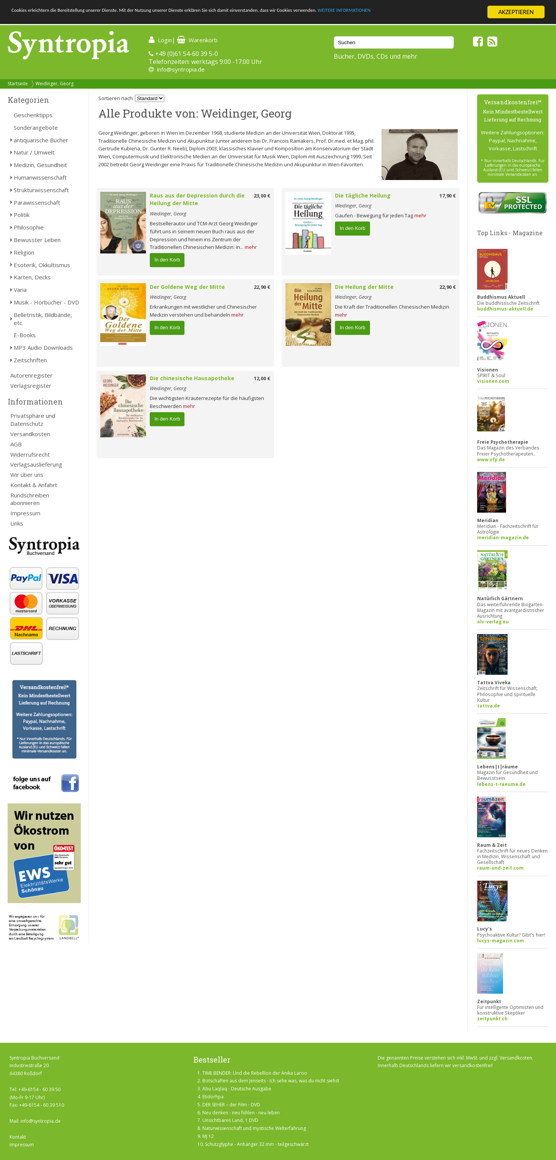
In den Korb (167, 260)
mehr (251, 247)
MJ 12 (208, 1136)
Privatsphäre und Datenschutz (32, 419)
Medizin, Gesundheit (40, 165)
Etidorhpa (213, 1096)
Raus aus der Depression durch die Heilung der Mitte (197, 199)
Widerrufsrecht (30, 454)
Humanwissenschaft (40, 177)
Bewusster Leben (37, 240)
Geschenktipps (33, 115)
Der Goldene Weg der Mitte (187, 286)
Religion (24, 252)
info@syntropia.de (181, 69)
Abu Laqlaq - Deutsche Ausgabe (236, 1088)
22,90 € (262, 287)
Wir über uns (26, 474)
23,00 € (262, 195)
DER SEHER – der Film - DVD (231, 1104)
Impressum (25, 513)
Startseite (18, 83)
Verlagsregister (30, 385)
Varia (20, 289)
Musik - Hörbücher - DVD (46, 302)
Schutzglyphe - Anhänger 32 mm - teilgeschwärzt (257, 1144)
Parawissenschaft (37, 202)
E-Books (25, 335)
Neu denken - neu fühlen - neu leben (241, 1112)
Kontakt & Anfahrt (33, 485)
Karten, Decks (32, 277)
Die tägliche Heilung (363, 195)
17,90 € (447, 195)
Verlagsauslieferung (36, 464)
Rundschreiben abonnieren (29, 499)
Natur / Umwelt (34, 152)
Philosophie (29, 227)
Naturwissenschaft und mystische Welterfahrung (254, 1128)
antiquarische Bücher (41, 140)
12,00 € (262, 378)
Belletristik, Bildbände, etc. (43, 319)
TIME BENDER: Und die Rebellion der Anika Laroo (254, 1073)
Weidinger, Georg (54, 83)
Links (16, 523)
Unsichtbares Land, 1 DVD (230, 1120)
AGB (16, 444)
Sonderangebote (36, 127)
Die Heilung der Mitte (364, 286)
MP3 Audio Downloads (43, 347)
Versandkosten (30, 434)
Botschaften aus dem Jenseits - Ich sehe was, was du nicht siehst (270, 1080)
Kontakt (18, 1137)
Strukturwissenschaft (41, 190)
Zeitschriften (30, 360)
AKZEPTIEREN (516, 12)
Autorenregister (31, 375)
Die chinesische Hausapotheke (192, 378)
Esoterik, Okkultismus (42, 265)
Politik (21, 214)
